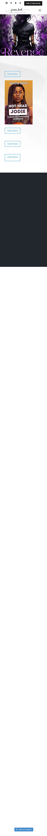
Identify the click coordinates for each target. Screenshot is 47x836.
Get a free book (33, 3)
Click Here (12, 73)
